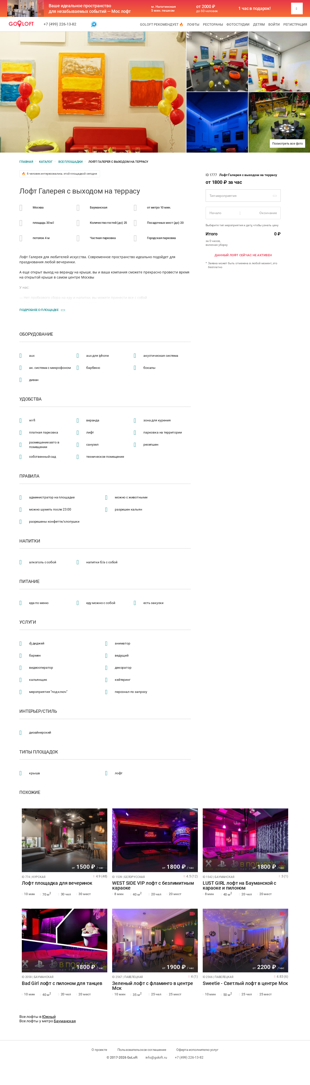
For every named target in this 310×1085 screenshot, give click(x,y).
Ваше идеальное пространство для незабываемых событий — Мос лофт (90, 8)
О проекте (99, 1050)
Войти (274, 24)
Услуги (27, 622)
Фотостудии (237, 24)
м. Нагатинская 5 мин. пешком (163, 8)
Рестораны (213, 24)
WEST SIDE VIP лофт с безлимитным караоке (153, 886)
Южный (48, 1016)
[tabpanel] (64, 840)
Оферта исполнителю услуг (197, 1050)
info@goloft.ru (156, 1057)
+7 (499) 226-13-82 (60, 24)
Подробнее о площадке (38, 310)
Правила (29, 476)
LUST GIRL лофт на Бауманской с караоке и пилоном (239, 886)
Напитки (29, 541)
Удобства (30, 399)
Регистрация (295, 24)
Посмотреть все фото (287, 143)
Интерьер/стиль (38, 711)
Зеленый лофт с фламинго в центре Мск (152, 986)
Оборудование (36, 334)
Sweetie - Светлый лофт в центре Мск (245, 983)
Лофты (193, 24)
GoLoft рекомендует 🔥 (161, 24)
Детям (259, 24)
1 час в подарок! (254, 8)
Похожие (29, 792)
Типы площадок (38, 752)
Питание (29, 581)
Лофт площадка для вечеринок (57, 883)
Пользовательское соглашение (141, 1050)
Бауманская (65, 1021)
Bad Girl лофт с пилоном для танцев (62, 983)
